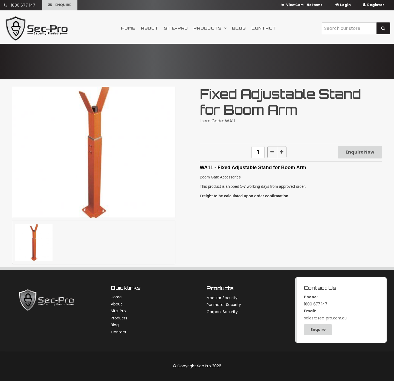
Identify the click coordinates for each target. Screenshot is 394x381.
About (149, 27)
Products (207, 27)
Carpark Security (222, 311)
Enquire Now (360, 152)
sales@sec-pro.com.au (341, 314)
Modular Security (222, 298)
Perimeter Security (224, 304)
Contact (263, 27)
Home (128, 27)
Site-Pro (176, 27)
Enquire (63, 4)
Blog (239, 27)
